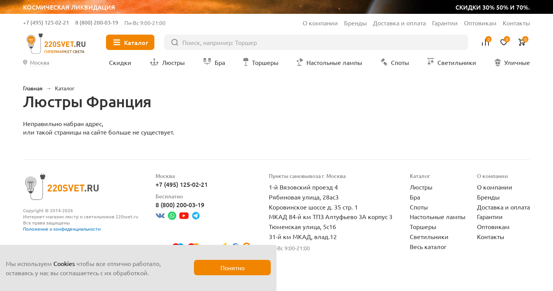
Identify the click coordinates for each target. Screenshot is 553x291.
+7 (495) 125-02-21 (46, 22)
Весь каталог (428, 246)
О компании (320, 23)
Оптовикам (480, 23)
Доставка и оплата (399, 23)
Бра (415, 197)
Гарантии (445, 23)
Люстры (421, 187)
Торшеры (423, 226)
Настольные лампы (437, 216)
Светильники (429, 236)
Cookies (64, 263)
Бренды (355, 23)
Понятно (232, 267)
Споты (419, 207)
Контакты (516, 23)
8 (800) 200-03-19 (96, 22)
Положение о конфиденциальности (62, 229)
